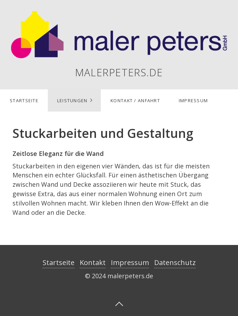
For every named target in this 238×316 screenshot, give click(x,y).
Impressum (193, 100)
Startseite (24, 100)
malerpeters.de (119, 72)
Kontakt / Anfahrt (135, 100)
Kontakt (93, 262)
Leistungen (72, 100)
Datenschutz (175, 262)
